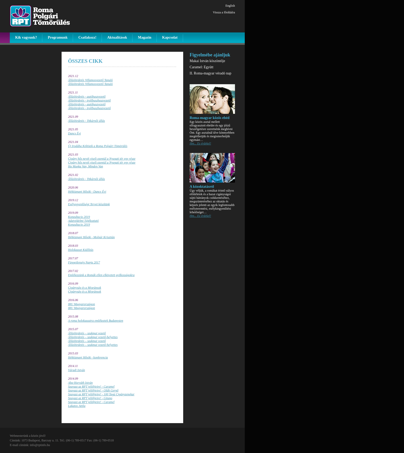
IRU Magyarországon (81, 304)
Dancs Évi (74, 133)
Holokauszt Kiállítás (80, 250)
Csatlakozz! (87, 37)
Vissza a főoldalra (224, 12)
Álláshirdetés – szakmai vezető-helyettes (93, 337)
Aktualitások (117, 37)
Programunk (58, 37)
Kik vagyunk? (26, 37)
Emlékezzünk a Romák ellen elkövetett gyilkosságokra (101, 275)
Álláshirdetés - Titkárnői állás (86, 121)
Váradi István (76, 370)
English (230, 5)
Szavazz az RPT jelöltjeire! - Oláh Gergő (93, 390)
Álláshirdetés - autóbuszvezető (87, 96)
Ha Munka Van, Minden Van (85, 166)
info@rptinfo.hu (40, 445)
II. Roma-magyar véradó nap (210, 73)
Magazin (144, 37)
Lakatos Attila (76, 406)
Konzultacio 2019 (79, 217)
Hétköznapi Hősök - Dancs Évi (87, 191)
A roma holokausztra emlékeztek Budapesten (95, 320)
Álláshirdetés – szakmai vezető (87, 333)
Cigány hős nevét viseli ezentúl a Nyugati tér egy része (102, 158)
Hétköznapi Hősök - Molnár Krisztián (91, 237)
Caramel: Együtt (201, 67)
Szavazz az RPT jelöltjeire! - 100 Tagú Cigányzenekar (101, 394)
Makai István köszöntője (207, 61)
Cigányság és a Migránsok (84, 287)
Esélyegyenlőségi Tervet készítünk (89, 204)
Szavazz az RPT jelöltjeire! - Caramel (91, 386)
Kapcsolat (170, 37)
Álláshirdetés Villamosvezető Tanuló (90, 80)
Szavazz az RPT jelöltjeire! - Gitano (90, 398)
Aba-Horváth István (80, 382)
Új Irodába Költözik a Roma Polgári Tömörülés (97, 146)
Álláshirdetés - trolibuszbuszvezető (89, 100)
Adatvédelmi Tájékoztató (83, 221)
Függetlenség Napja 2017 (84, 262)
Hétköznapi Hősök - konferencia (88, 357)
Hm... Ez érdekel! (200, 143)
